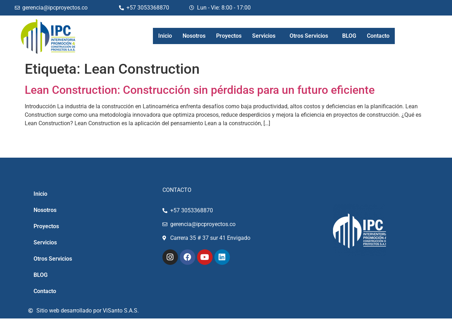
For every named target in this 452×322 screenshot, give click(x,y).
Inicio (165, 35)
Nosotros (194, 35)
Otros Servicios (309, 35)
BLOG (349, 35)
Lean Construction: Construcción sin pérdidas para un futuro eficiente (200, 90)
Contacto (378, 35)
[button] (265, 36)
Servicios (263, 35)
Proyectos (229, 35)
